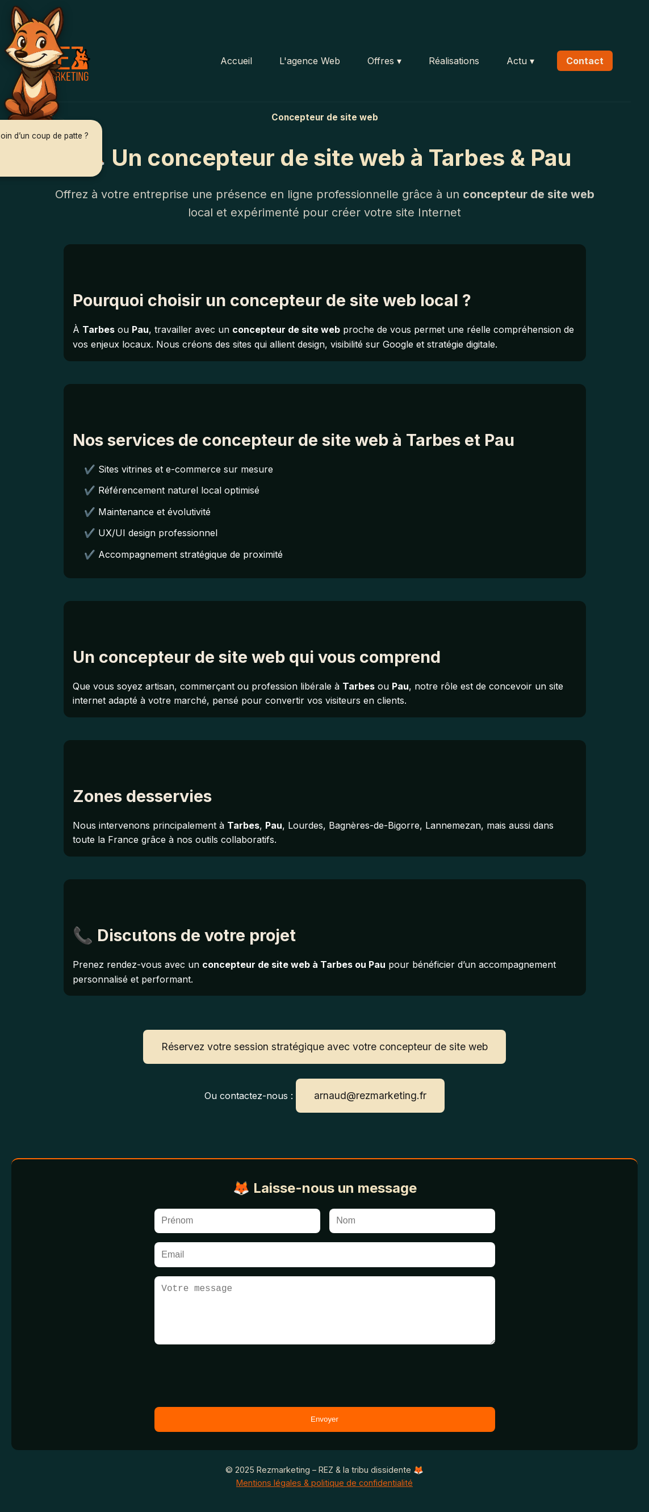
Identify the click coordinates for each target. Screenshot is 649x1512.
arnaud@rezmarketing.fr (370, 1095)
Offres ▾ (384, 60)
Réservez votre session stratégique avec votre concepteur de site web (324, 1046)
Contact (585, 60)
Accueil (236, 60)
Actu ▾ (520, 60)
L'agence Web (309, 60)
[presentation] (240, 1376)
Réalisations (454, 60)
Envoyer (324, 1419)
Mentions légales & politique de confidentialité (324, 1483)
